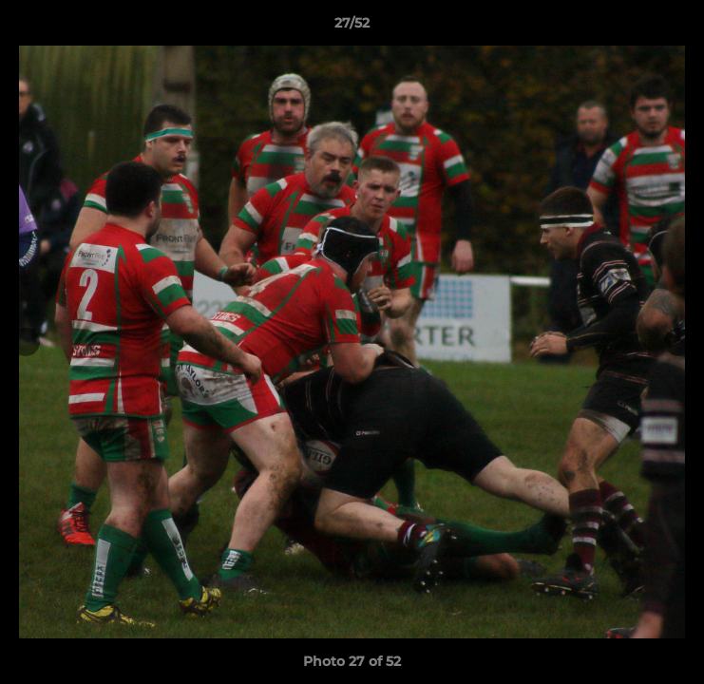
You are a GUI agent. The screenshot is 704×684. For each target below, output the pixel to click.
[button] (681, 27)
